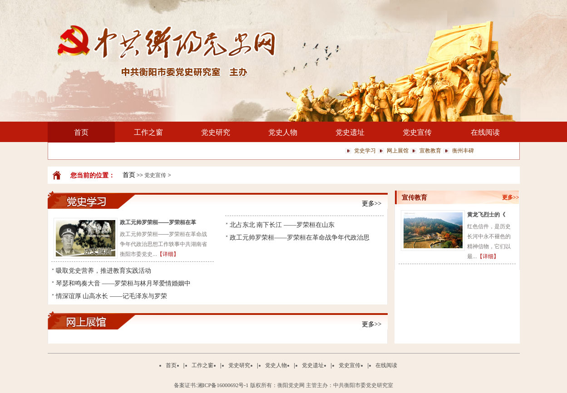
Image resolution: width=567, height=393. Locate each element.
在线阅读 (485, 132)
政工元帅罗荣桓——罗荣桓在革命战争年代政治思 (300, 237)
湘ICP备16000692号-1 (223, 385)
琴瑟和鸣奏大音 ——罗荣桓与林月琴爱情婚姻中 (123, 283)
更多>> (372, 203)
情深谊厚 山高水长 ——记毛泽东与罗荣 (111, 296)
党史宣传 (417, 132)
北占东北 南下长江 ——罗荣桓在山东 (282, 224)
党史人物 (282, 132)
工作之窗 (148, 132)
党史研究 (215, 132)
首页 (81, 132)
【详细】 (168, 254)
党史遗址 (350, 132)
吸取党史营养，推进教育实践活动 (103, 270)
